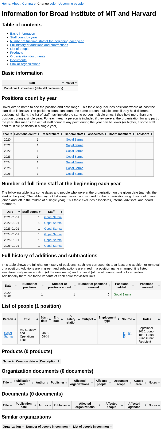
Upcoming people (71, 3)
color (53, 3)
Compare (29, 3)
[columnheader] (33, 82)
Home (6, 3)
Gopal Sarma (74, 139)
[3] (125, 336)
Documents (18, 60)
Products (16, 52)
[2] (129, 333)
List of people (20, 48)
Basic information (22, 33)
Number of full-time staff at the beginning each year (47, 41)
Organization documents (27, 56)
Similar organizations (25, 64)
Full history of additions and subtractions (39, 45)
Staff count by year (23, 37)
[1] (125, 333)
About (16, 3)
